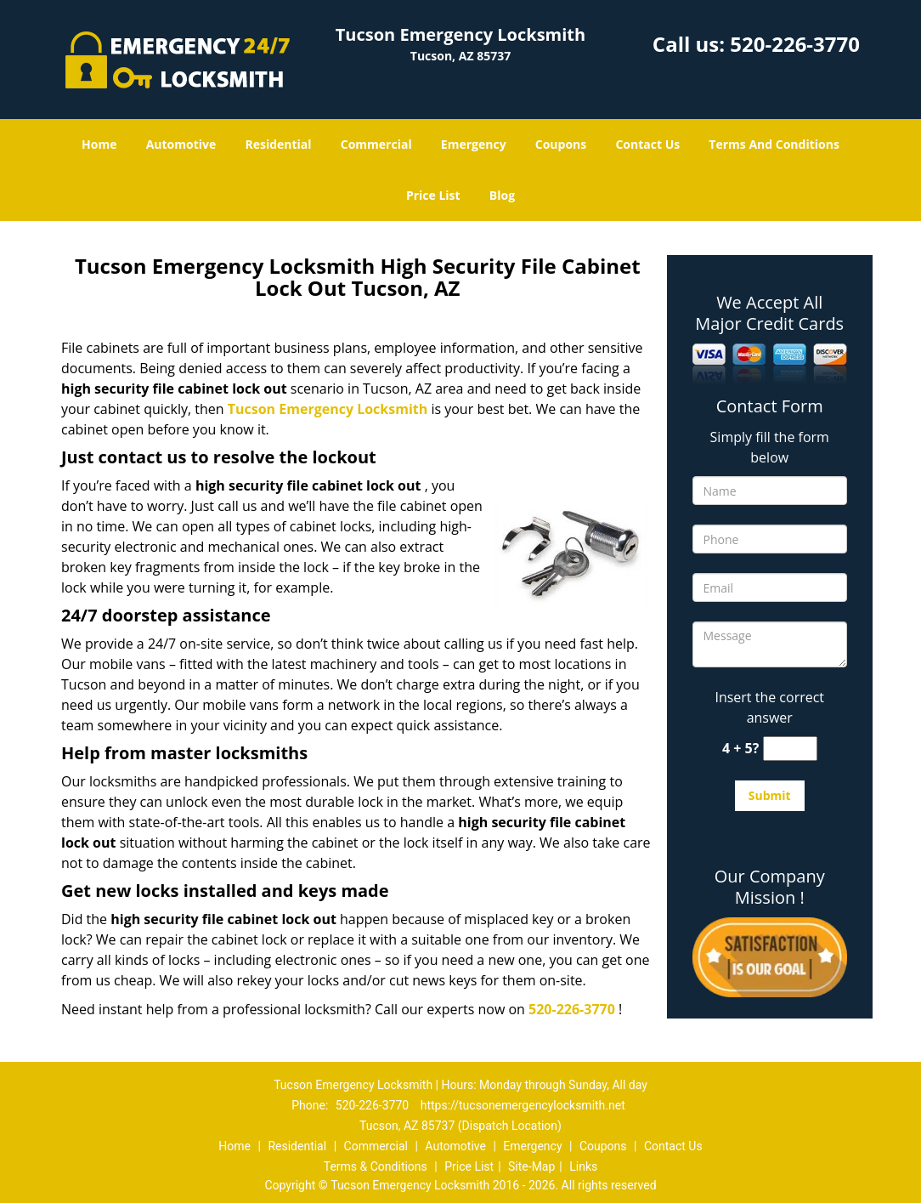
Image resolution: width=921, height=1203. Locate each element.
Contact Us (647, 144)
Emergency (473, 144)
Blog (502, 195)
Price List (433, 195)
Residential (278, 144)
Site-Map (531, 1166)
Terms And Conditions (774, 144)
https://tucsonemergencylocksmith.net (523, 1105)
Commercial (376, 144)
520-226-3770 (795, 44)
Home (99, 144)
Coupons (560, 144)
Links (583, 1166)
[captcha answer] (790, 748)
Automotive (181, 144)
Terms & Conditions (375, 1166)
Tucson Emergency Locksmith (328, 409)
